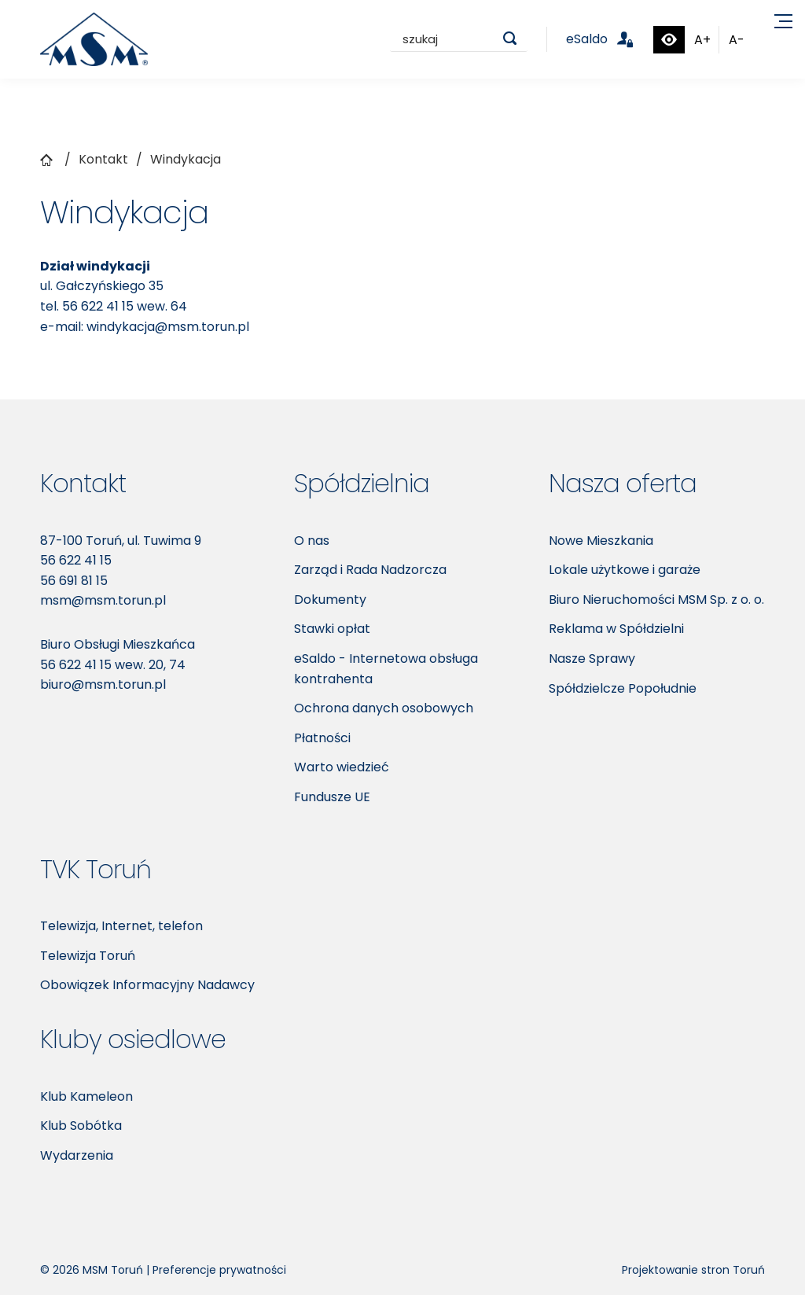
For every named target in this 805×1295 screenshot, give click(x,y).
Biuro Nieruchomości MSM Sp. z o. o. (656, 599)
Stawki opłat (332, 629)
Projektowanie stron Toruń (693, 1270)
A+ (702, 40)
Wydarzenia (76, 1155)
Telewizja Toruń (87, 956)
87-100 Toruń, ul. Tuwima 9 (120, 541)
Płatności (322, 738)
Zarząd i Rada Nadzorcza (370, 570)
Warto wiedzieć (341, 767)
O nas (311, 541)
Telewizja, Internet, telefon (121, 926)
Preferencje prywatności (219, 1270)
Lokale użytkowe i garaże (624, 570)
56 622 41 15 (98, 306)
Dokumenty (330, 599)
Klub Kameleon (86, 1096)
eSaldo (609, 39)
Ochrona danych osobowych (383, 708)
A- (736, 40)
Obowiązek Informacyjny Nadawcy (147, 985)
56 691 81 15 (74, 581)
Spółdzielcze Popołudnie (623, 688)
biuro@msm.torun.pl (103, 684)
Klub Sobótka (81, 1126)
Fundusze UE (332, 797)
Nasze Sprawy (592, 658)
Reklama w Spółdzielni (616, 629)
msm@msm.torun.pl (103, 600)
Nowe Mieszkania (601, 541)
